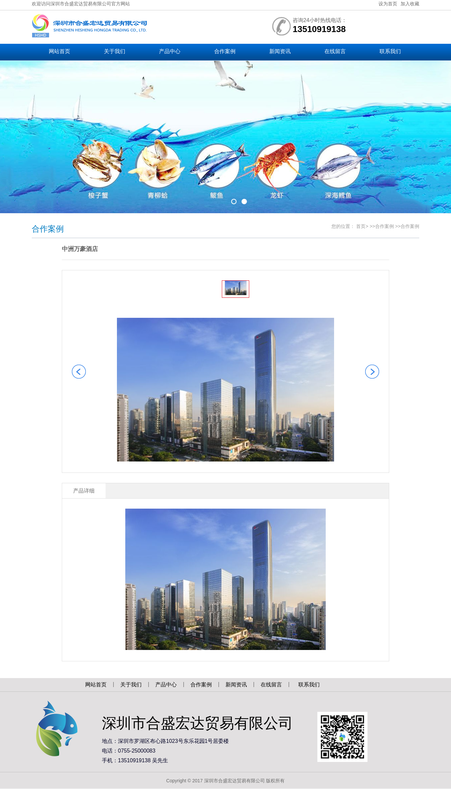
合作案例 (384, 226)
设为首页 (388, 3)
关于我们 (131, 684)
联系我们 (309, 684)
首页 (360, 226)
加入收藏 (410, 3)
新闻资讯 (236, 684)
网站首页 (96, 684)
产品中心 (166, 684)
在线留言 (271, 684)
